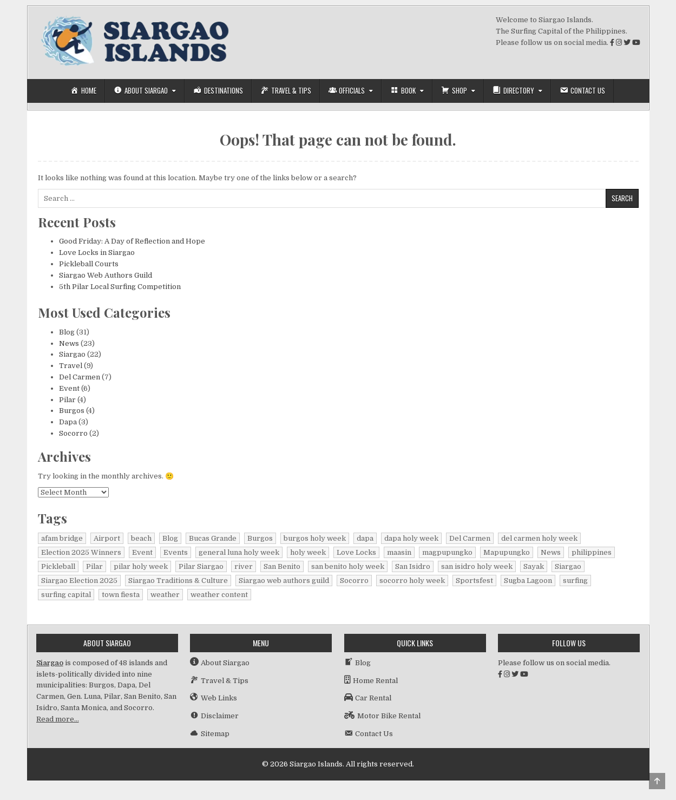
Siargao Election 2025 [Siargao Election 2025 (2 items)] (79, 580)
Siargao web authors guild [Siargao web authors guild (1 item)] (284, 580)
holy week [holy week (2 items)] (308, 552)
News (69, 343)
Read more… (57, 719)
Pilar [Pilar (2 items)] (94, 566)
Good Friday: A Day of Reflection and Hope (132, 241)
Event (69, 388)
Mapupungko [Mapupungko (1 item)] (506, 552)
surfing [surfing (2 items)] (575, 580)
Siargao (72, 354)
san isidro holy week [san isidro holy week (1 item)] (477, 566)
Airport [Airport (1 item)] (107, 538)
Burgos (71, 410)
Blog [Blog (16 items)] (170, 538)
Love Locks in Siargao (97, 252)
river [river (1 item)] (243, 566)
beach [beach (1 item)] (141, 538)
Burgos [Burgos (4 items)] (260, 538)
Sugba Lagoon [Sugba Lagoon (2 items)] (528, 580)
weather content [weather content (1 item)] (219, 595)
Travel (70, 366)
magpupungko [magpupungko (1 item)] (447, 552)
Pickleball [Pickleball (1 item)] (58, 566)
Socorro (73, 433)
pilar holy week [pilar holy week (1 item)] (141, 566)
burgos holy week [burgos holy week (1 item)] (315, 538)
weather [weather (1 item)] (165, 595)
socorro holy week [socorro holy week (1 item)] (412, 580)
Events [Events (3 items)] (175, 552)
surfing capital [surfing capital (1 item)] (66, 595)
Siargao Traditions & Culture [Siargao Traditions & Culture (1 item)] (178, 580)
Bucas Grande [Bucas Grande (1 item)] (213, 538)
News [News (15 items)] (551, 552)
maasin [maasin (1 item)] (399, 552)
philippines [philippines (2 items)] (592, 552)
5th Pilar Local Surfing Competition (120, 287)
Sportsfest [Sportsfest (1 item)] (474, 580)
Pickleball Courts (89, 264)
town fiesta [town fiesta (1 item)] (121, 595)
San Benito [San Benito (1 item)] (282, 566)
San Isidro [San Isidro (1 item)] (412, 566)
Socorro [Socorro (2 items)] (354, 580)
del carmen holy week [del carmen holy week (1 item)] (539, 538)
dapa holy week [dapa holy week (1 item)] (411, 538)
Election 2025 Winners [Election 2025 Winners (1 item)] (81, 552)
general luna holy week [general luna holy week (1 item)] (239, 552)
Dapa (68, 422)
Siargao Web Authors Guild (105, 275)
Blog (67, 332)
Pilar (67, 400)
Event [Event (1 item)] (142, 552)
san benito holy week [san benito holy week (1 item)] (347, 566)
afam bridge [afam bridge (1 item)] (62, 538)
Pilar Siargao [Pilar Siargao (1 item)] (201, 566)
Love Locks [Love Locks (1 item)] (356, 552)
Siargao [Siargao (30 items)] (568, 566)
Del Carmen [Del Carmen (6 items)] (469, 538)
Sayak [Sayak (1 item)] (533, 566)
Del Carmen (79, 377)
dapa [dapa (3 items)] (365, 538)
